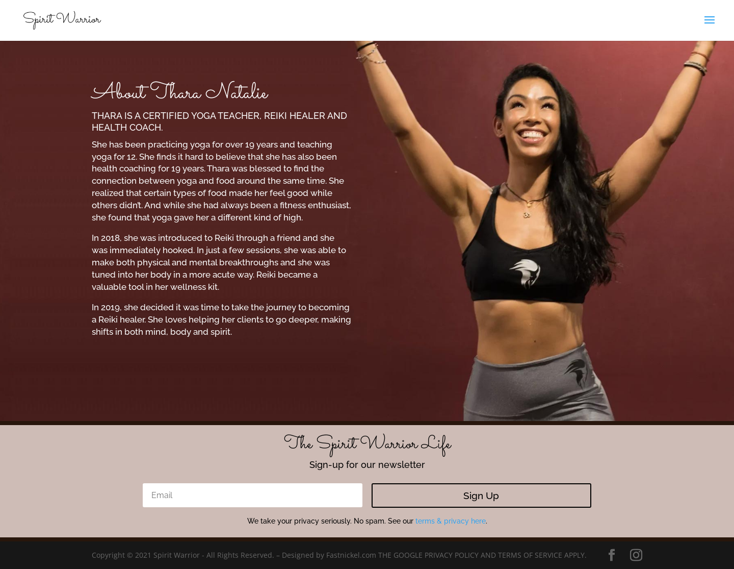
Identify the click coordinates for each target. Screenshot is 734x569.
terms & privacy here (450, 520)
